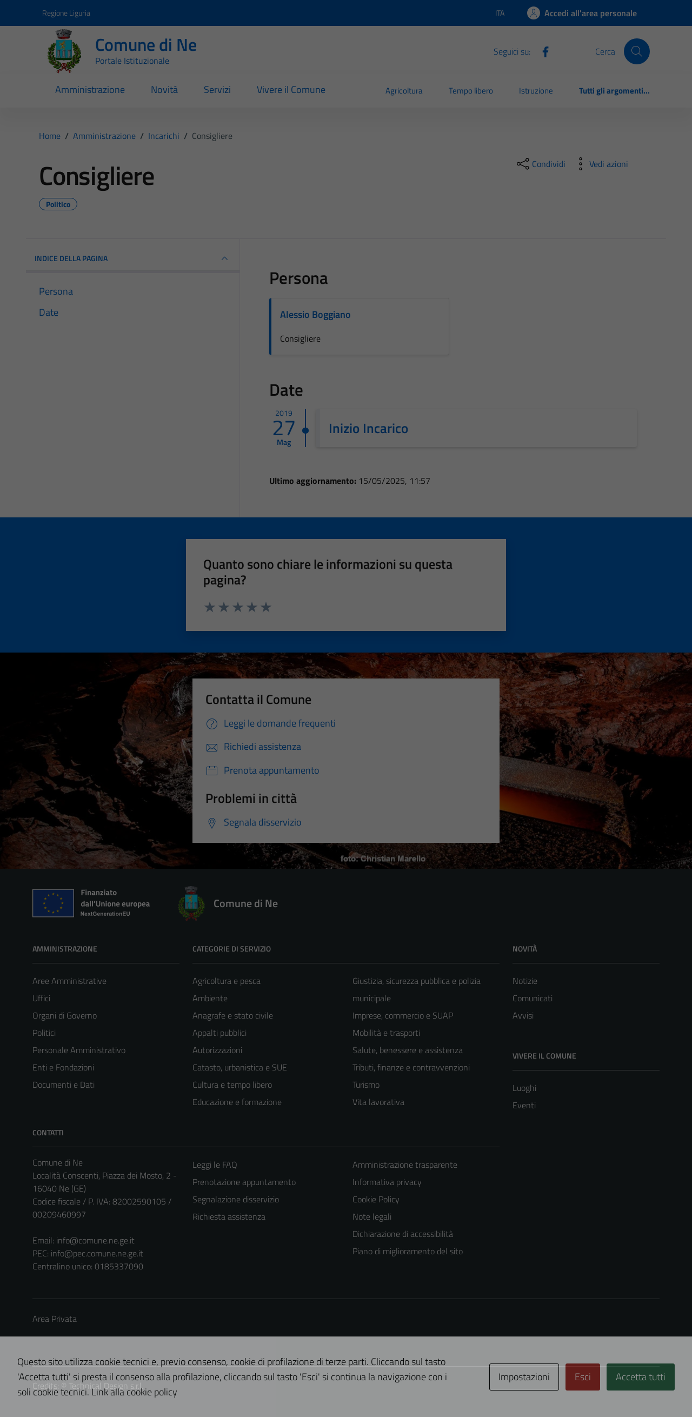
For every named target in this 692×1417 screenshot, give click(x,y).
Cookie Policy (376, 1199)
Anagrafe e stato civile (232, 1015)
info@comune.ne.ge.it (95, 1240)
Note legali (371, 1216)
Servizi (217, 89)
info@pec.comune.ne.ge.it (97, 1253)
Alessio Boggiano (315, 314)
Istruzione (536, 90)
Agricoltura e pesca (226, 980)
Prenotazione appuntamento (244, 1181)
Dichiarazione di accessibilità (402, 1233)
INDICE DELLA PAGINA (133, 258)
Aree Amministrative (69, 980)
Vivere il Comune (291, 89)
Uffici (41, 998)
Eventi (524, 1105)
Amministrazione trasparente (404, 1164)
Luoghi (524, 1087)
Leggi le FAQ (214, 1164)
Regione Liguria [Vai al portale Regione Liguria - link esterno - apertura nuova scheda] (66, 12)
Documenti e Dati (63, 1084)
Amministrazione (90, 89)
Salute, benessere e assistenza (407, 1049)
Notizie (525, 980)
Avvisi (523, 1015)
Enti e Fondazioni (63, 1067)
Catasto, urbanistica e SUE (239, 1067)
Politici (44, 1032)
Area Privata (54, 1318)
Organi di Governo (64, 1015)
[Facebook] (541, 50)
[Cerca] (637, 51)
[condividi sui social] (540, 163)
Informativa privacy (387, 1181)
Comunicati (533, 998)
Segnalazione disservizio (235, 1199)
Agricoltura (404, 90)
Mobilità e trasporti (386, 1032)
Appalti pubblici (219, 1032)
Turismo (366, 1084)
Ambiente (210, 998)
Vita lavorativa (378, 1101)
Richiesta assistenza (228, 1216)
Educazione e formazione (237, 1101)
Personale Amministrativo (78, 1049)
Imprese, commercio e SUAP (402, 1015)
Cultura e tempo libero (232, 1084)
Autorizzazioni (217, 1049)
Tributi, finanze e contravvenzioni (411, 1067)
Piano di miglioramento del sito (407, 1251)
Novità (164, 89)
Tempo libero (471, 90)
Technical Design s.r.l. (106, 1385)
